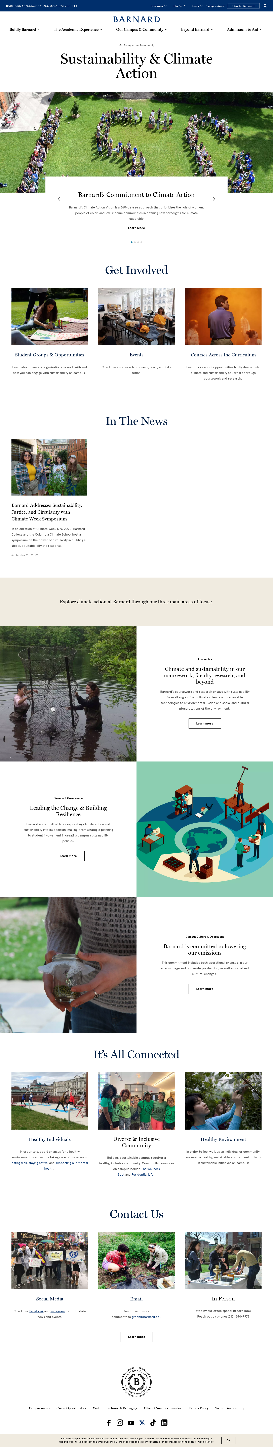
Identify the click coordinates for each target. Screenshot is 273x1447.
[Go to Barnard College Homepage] (22, 6)
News (197, 6)
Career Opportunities (71, 1408)
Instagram (57, 1311)
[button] (59, 199)
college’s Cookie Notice (201, 1441)
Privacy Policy (198, 1408)
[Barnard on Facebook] (109, 1422)
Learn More (136, 228)
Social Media (49, 1299)
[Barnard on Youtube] (131, 1422)
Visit (96, 1408)
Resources (158, 6)
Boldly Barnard (22, 29)
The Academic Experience (76, 29)
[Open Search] (265, 5)
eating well (19, 1163)
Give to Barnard (243, 6)
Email (136, 1299)
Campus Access (215, 6)
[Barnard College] (136, 17)
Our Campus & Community (139, 29)
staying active (38, 1163)
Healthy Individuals (50, 1139)
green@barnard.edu (146, 1317)
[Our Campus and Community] (136, 45)
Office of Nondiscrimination (163, 1408)
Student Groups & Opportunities (49, 355)
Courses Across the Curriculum (223, 355)
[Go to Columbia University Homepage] (59, 6)
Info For (179, 6)
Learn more (204, 723)
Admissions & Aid (242, 29)
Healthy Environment (223, 1139)
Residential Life (142, 1174)
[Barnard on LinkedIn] (164, 1422)
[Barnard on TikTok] (153, 1422)
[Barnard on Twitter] (142, 1422)
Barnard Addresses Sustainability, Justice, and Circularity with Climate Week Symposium (46, 512)
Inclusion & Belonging (121, 1408)
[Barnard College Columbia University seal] (136, 1382)
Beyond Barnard (195, 29)
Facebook (36, 1311)
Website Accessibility (229, 1408)
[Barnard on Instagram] (120, 1422)
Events (136, 355)
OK (228, 1440)
